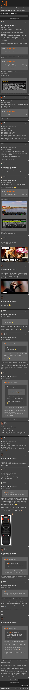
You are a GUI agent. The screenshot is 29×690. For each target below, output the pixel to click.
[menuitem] (25, 8)
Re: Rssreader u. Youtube (9, 101)
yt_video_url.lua (5, 75)
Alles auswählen (10, 48)
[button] (18, 18)
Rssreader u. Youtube (8, 14)
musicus (2, 143)
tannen (4, 310)
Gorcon (5, 296)
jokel (4, 21)
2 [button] (16, 18)
